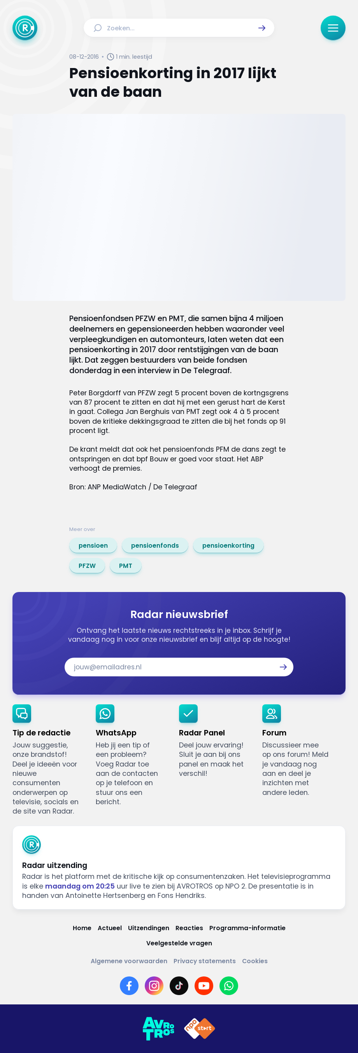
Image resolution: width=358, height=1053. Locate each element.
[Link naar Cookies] (255, 961)
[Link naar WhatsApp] (228, 985)
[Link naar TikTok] (179, 985)
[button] (262, 28)
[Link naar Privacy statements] (205, 961)
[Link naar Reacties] (189, 928)
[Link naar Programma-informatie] (247, 928)
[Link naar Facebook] (129, 985)
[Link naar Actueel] (110, 928)
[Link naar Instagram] (154, 985)
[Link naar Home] (82, 928)
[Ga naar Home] (24, 28)
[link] (93, 545)
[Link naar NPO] (200, 1029)
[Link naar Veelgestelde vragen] (179, 943)
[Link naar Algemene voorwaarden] (129, 961)
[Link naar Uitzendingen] (148, 928)
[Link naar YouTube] (204, 985)
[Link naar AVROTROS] (158, 1029)
